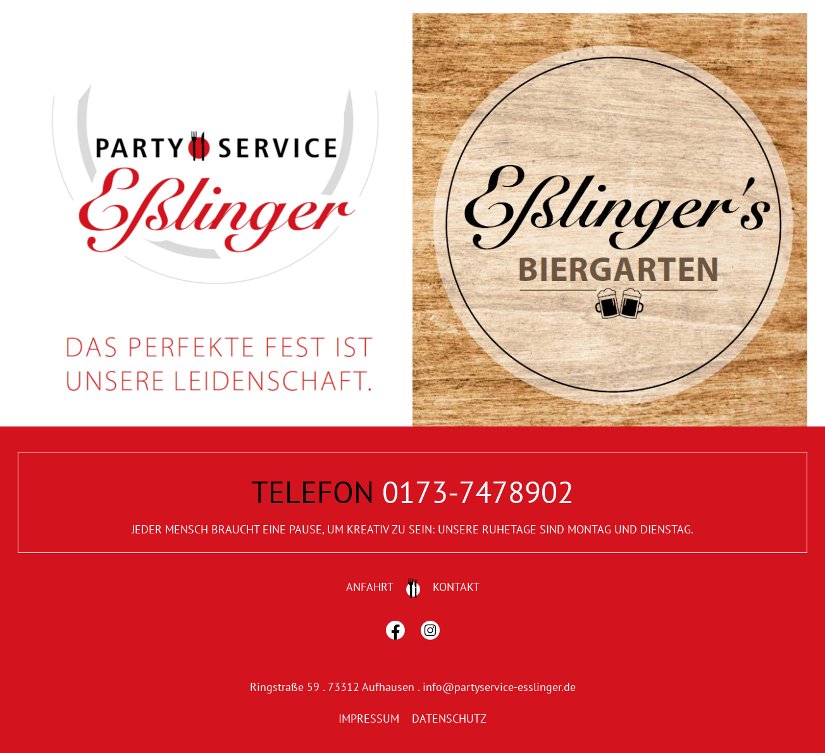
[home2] (609, 18)
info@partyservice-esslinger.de (499, 687)
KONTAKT (456, 587)
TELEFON (312, 491)
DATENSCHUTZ (449, 718)
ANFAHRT (370, 587)
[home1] (215, 18)
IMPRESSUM (368, 718)
